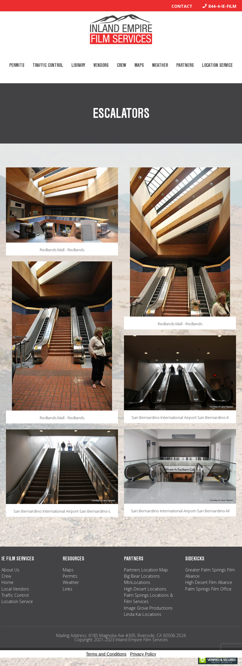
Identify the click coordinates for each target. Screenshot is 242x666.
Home (7, 582)
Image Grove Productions (148, 608)
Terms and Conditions (106, 654)
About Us (10, 570)
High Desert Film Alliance (208, 582)
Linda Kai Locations (142, 614)
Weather (71, 582)
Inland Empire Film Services (121, 29)
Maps (68, 570)
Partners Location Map (146, 570)
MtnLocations (137, 582)
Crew (6, 576)
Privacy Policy (143, 654)
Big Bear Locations (142, 576)
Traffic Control (15, 595)
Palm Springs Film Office (208, 589)
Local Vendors (15, 589)
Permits (70, 576)
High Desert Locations (145, 589)
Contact (181, 6)
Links (67, 589)
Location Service (17, 601)
